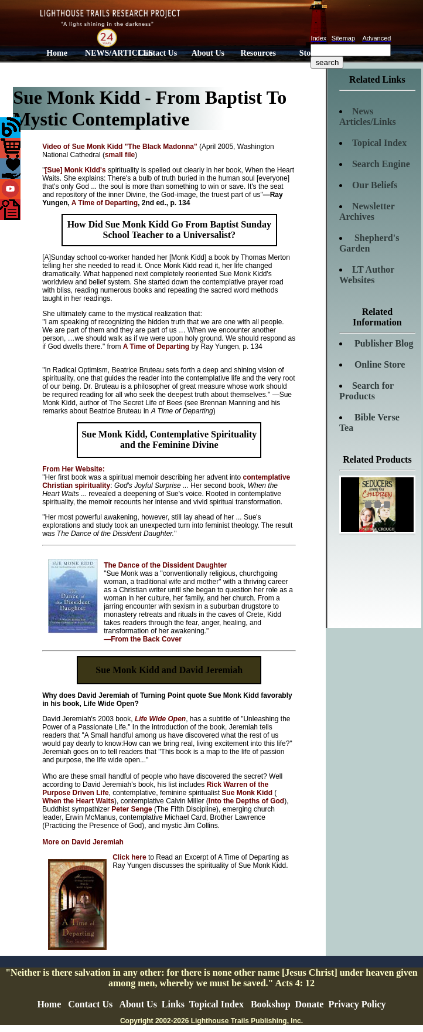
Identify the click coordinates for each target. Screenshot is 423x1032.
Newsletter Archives (367, 211)
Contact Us (158, 53)
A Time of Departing (104, 203)
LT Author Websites (366, 274)
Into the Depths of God (246, 801)
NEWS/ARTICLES (108, 53)
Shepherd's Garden (369, 243)
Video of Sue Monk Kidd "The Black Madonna (119, 146)
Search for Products (366, 391)
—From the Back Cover (143, 639)
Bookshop (271, 1004)
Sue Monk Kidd (247, 793)
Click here (130, 857)
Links (173, 1004)
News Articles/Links (367, 116)
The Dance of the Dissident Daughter (165, 565)
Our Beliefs (374, 185)
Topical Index (379, 143)
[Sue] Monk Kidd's (75, 170)
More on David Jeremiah (83, 842)
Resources (258, 53)
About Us (208, 53)
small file (120, 155)
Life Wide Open (160, 719)
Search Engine (381, 164)
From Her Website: (73, 469)
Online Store (378, 364)
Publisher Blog (383, 343)
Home (56, 53)
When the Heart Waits (78, 801)
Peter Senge (131, 809)
